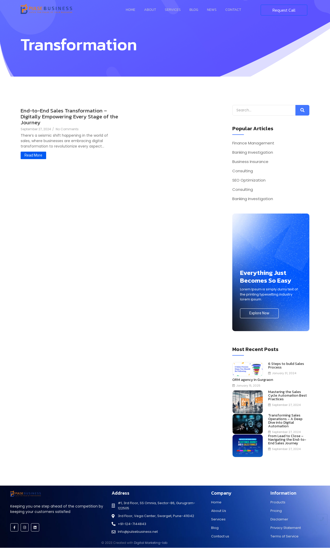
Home (130, 9)
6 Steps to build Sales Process (286, 365)
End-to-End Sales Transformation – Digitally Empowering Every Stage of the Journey (69, 116)
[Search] (263, 110)
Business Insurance (250, 161)
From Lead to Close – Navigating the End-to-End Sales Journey (287, 439)
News (212, 9)
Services (173, 9)
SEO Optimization (249, 180)
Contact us (220, 536)
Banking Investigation (252, 152)
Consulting (242, 171)
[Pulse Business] (46, 9)
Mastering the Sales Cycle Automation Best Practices (287, 395)
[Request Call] (284, 10)
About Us (218, 510)
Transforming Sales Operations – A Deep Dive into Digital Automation (285, 421)
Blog (193, 9)
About (150, 9)
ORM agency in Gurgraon (252, 380)
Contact (233, 9)
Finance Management (253, 143)
